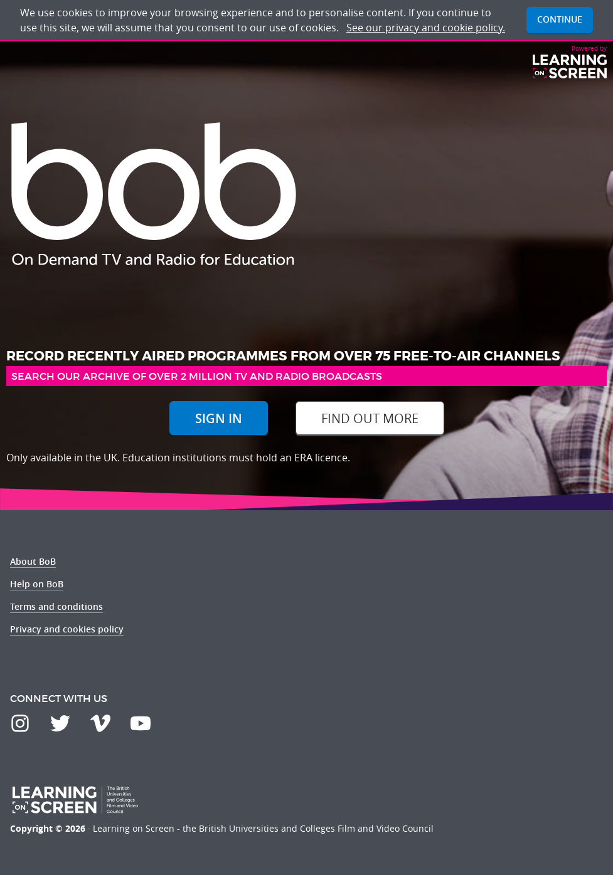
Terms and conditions (56, 606)
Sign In (218, 418)
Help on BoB (36, 584)
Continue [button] (559, 19)
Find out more (369, 418)
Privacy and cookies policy (67, 629)
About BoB (33, 561)
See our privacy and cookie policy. (425, 27)
